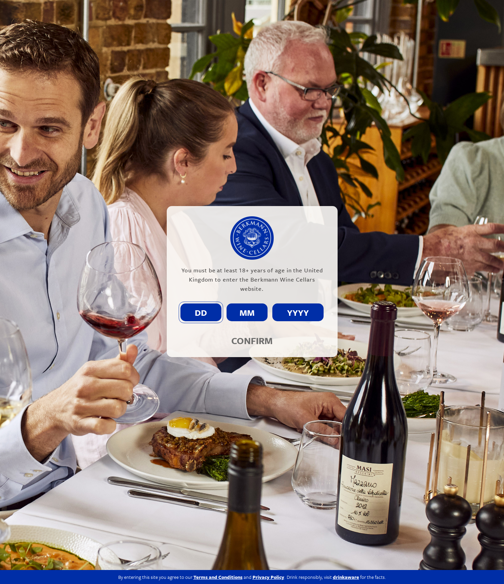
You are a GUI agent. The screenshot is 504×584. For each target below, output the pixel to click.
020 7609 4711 (110, 551)
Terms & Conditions (405, 570)
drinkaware (346, 477)
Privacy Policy (362, 570)
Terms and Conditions (218, 477)
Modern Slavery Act (319, 570)
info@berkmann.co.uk (163, 551)
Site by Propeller (451, 570)
